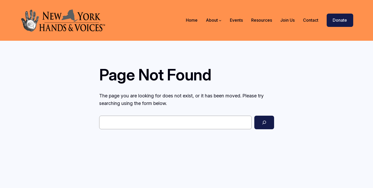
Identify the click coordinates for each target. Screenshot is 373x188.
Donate (340, 20)
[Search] (264, 122)
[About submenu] (220, 20)
